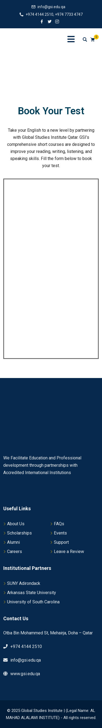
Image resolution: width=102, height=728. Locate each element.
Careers (14, 551)
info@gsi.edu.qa (51, 7)
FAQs (59, 523)
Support (61, 542)
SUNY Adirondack (23, 583)
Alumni (13, 542)
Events (60, 533)
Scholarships (19, 533)
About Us (15, 523)
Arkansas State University (31, 592)
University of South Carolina (33, 601)
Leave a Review (69, 551)
